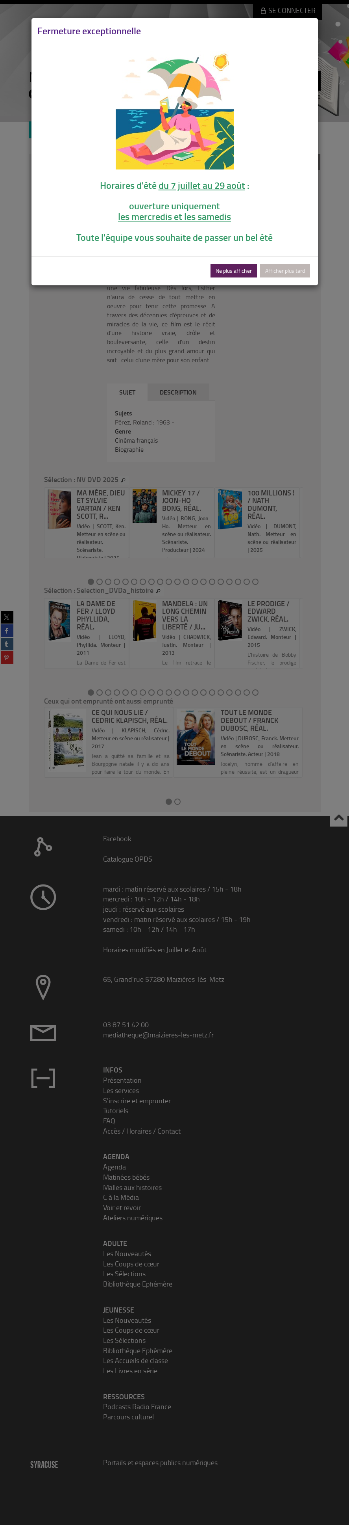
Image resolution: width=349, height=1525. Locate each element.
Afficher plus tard (285, 270)
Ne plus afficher (234, 270)
